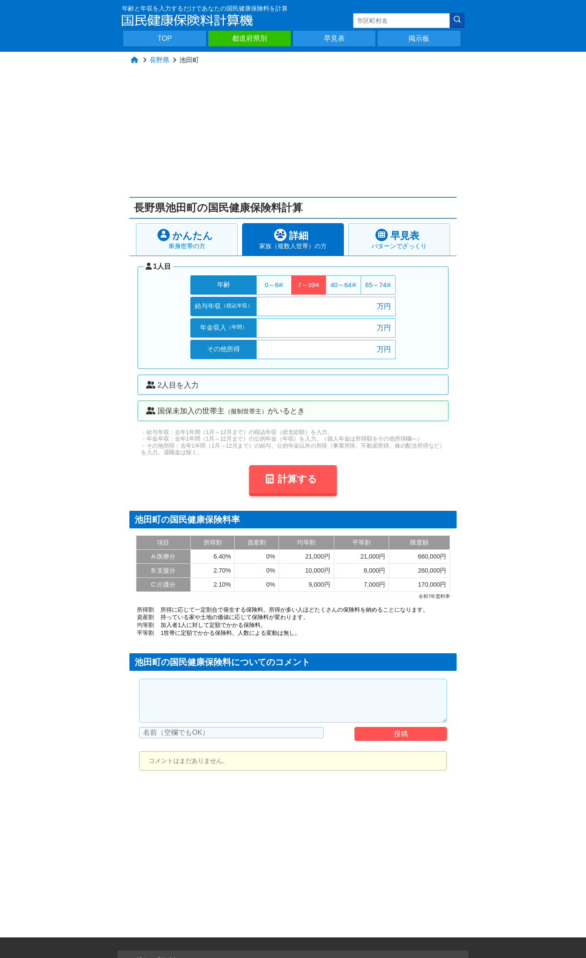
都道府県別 (249, 38)
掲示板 (418, 38)
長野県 (159, 60)
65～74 (378, 284)
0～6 (274, 284)
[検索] (457, 20)
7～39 (308, 284)
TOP (164, 38)
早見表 (334, 38)
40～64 (343, 284)
